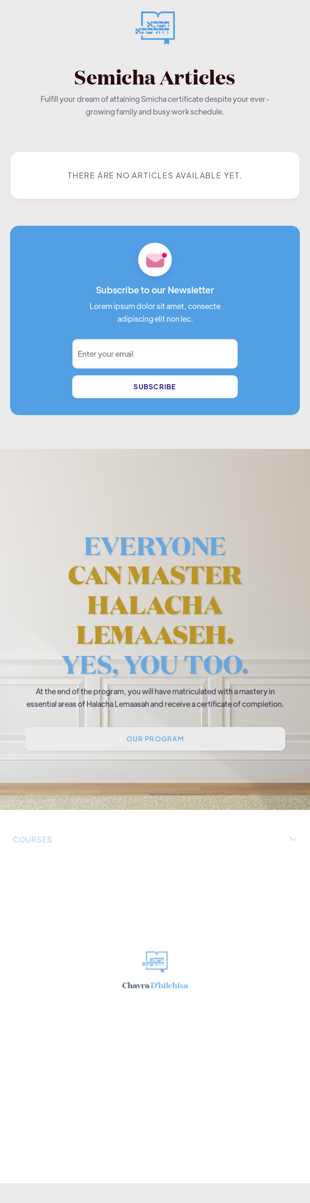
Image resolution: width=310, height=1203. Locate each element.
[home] (155, 29)
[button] (290, 29)
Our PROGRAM (155, 740)
